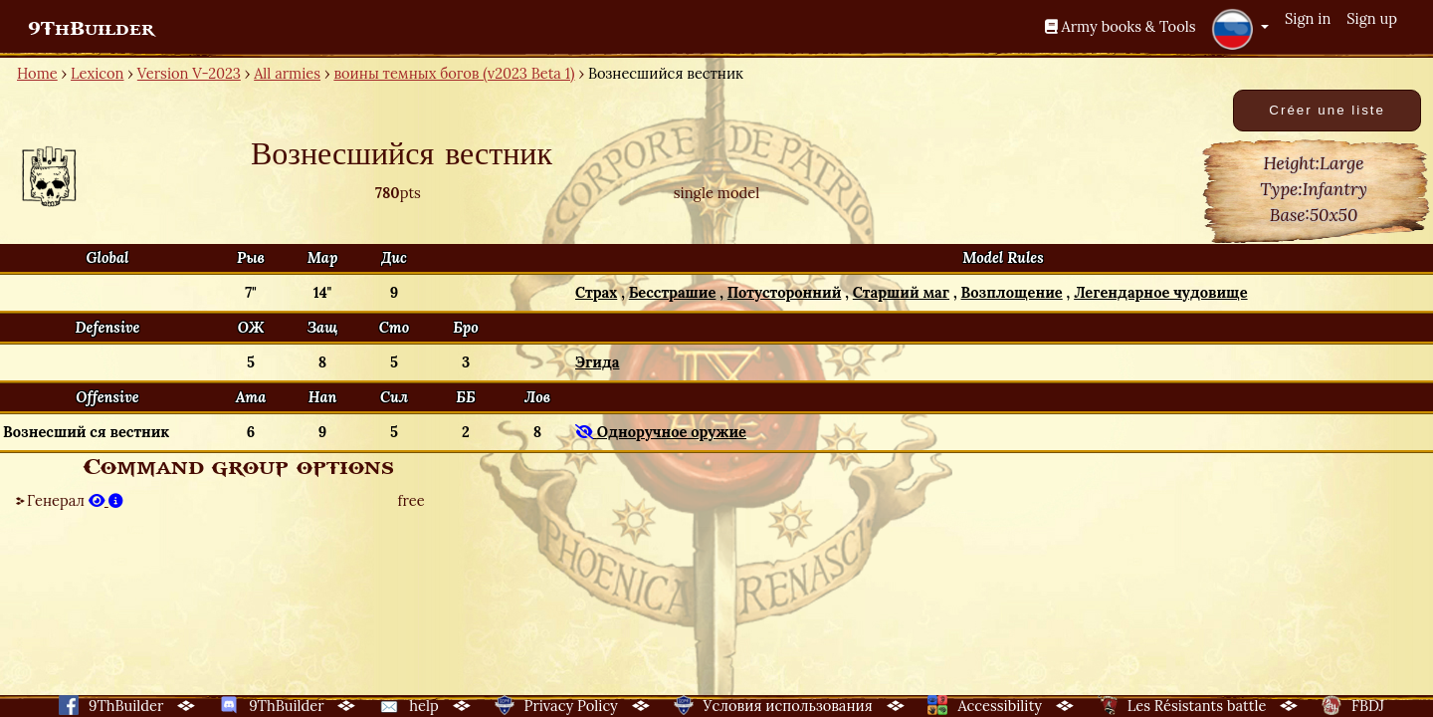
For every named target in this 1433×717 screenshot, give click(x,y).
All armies (287, 73)
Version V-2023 (189, 73)
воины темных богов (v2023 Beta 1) (453, 73)
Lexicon (97, 73)
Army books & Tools (1120, 26)
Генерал (75, 500)
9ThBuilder (91, 29)
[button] (1240, 29)
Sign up (1371, 18)
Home (37, 73)
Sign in (1308, 18)
